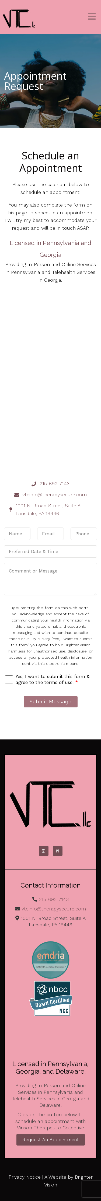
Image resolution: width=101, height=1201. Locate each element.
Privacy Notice (25, 1177)
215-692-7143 (54, 899)
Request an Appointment (50, 1139)
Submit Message (51, 701)
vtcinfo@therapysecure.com (54, 909)
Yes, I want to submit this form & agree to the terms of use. (52, 679)
